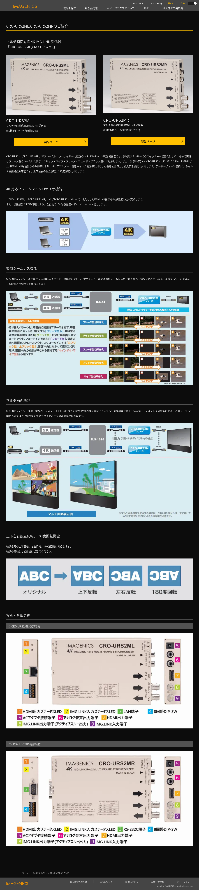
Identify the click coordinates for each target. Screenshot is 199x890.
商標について (131, 881)
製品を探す (69, 8)
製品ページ (51, 142)
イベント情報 (156, 3)
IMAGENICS (138, 3)
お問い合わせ (157, 881)
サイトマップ (183, 881)
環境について (106, 881)
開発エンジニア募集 (176, 3)
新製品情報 (91, 8)
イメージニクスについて (120, 8)
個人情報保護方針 (78, 881)
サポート (149, 8)
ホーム (25, 872)
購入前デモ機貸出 (173, 8)
